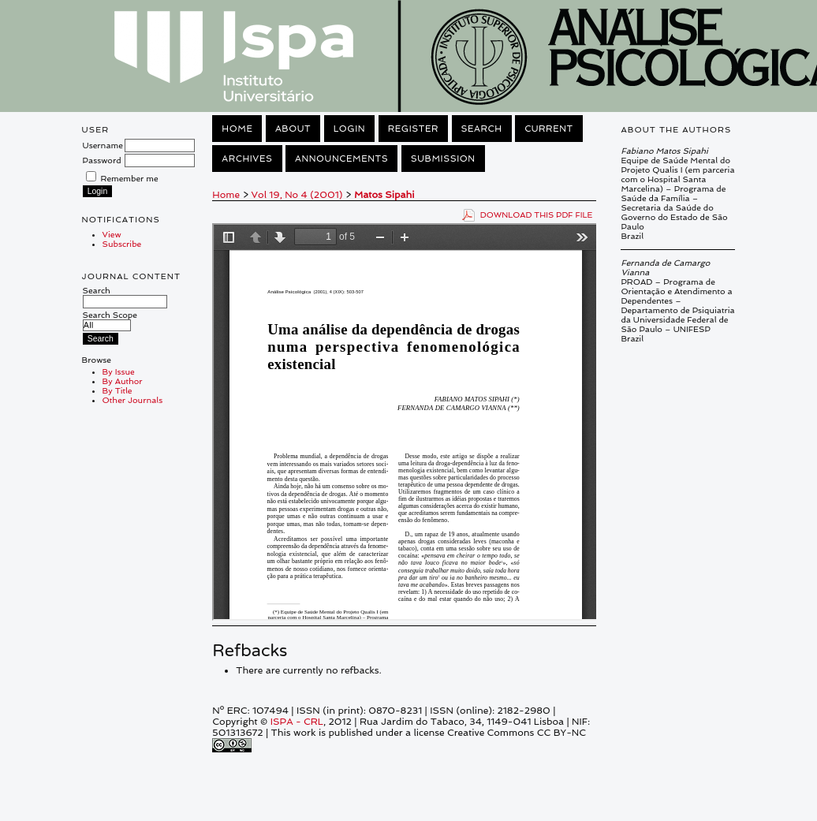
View (112, 234)
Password (102, 160)
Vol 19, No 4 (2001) (297, 194)
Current (548, 128)
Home (237, 128)
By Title (117, 390)
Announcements (341, 158)
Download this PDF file (536, 214)
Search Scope (110, 320)
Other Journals (133, 400)
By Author (123, 381)
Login (349, 128)
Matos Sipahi (384, 194)
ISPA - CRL (296, 721)
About (293, 128)
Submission (443, 158)
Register (413, 128)
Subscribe (122, 243)
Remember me (130, 178)
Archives (247, 158)
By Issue (119, 371)
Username (103, 145)
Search (125, 295)
